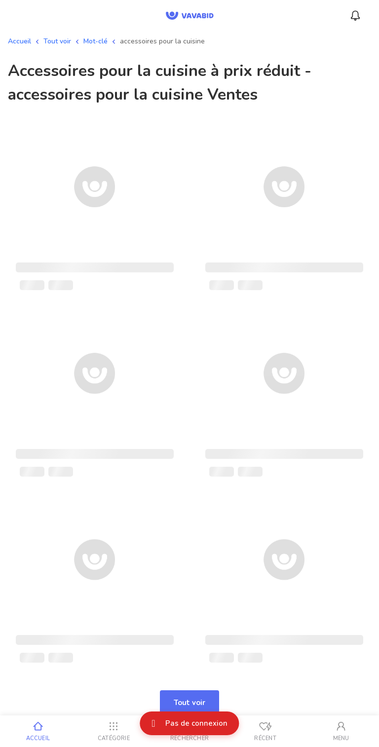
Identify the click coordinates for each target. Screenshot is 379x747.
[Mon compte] (341, 731)
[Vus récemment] (265, 731)
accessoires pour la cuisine (162, 41)
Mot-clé (95, 41)
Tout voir (57, 41)
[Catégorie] (114, 731)
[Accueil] (38, 731)
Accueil (19, 41)
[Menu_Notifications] (355, 16)
